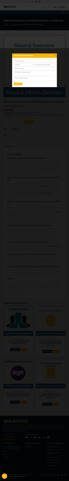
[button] (4, 476)
